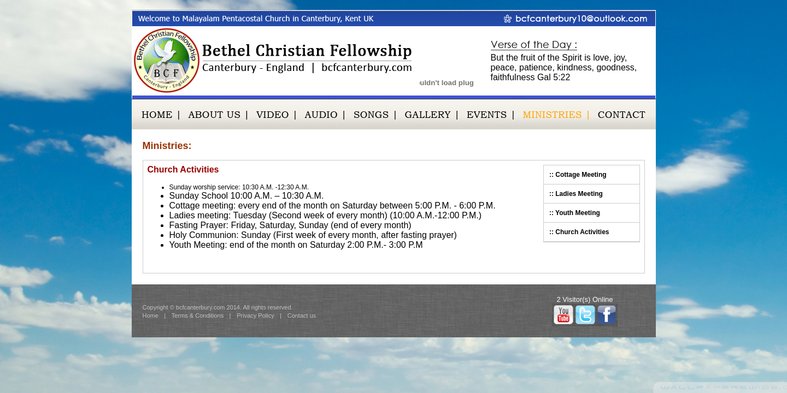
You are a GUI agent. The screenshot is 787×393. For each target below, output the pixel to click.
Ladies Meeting (579, 194)
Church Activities (582, 232)
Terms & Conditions (198, 315)
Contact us (301, 315)
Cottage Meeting (580, 174)
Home (150, 315)
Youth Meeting (577, 213)
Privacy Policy (255, 315)
